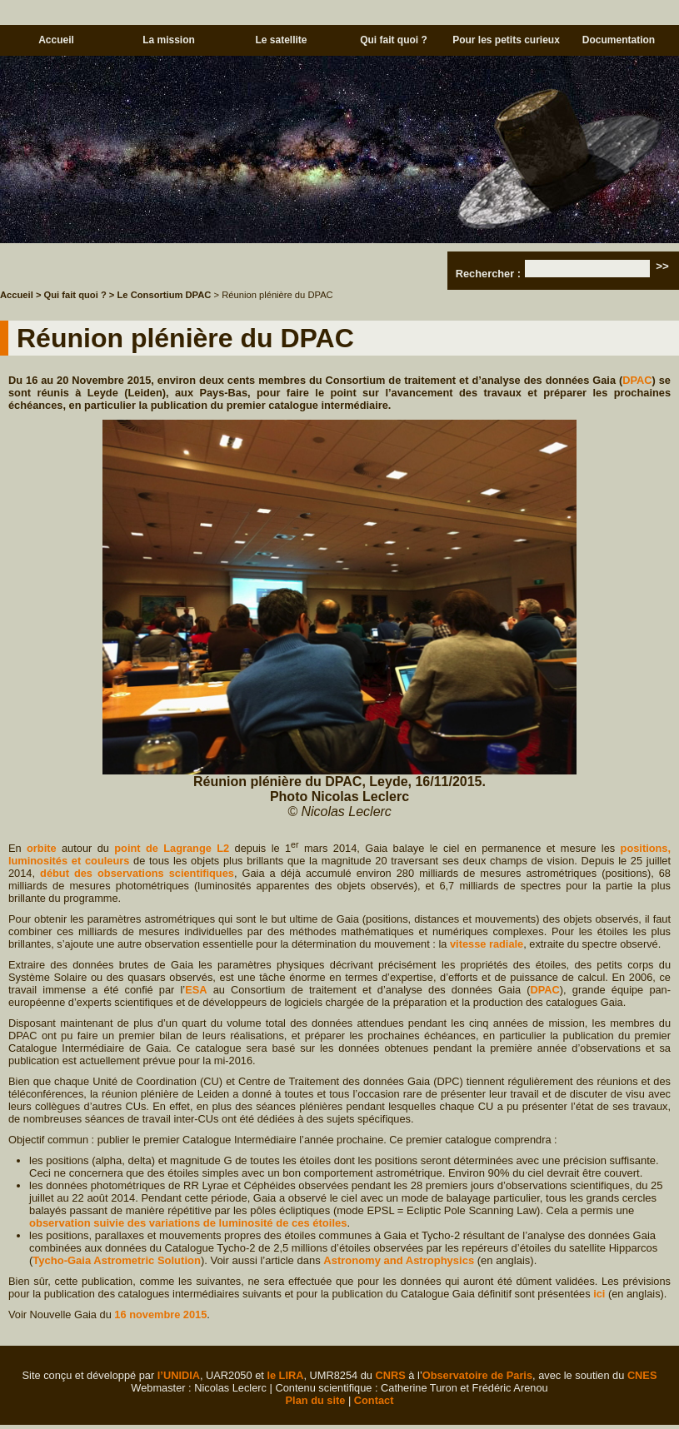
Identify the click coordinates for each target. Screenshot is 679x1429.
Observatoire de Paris (477, 1375)
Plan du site (316, 1400)
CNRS (391, 1375)
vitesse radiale (486, 944)
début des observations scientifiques (137, 873)
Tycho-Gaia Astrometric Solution (116, 1260)
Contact (374, 1400)
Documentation (618, 40)
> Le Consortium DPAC (160, 295)
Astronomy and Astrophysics (398, 1260)
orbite (42, 848)
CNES (642, 1375)
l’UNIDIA (178, 1375)
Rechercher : (488, 273)
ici (599, 1293)
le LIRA (285, 1375)
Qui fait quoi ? (393, 40)
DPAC (637, 380)
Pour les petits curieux (506, 40)
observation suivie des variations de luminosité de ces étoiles (188, 1223)
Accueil (56, 40)
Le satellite (281, 40)
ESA (196, 989)
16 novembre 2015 (160, 1314)
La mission (168, 40)
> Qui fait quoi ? (71, 295)
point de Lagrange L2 (171, 848)
